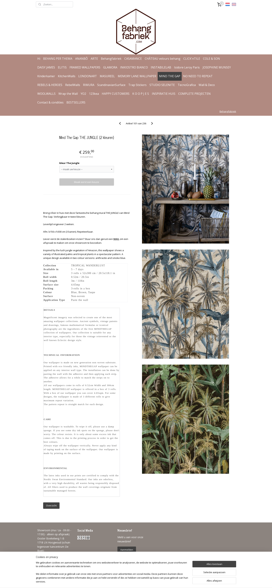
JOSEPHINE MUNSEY (217, 67)
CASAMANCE (133, 59)
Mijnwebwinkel (178, 581)
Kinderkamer (46, 76)
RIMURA (88, 85)
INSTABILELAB (161, 67)
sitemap (125, 581)
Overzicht (51, 505)
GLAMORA (110, 67)
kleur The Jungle (69, 163)
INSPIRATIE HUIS (163, 94)
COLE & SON (211, 59)
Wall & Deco (207, 85)
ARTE (94, 59)
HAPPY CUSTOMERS (115, 94)
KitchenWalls (66, 76)
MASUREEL (107, 76)
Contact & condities (50, 102)
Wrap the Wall (68, 94)
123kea (94, 94)
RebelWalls (72, 85)
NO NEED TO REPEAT (198, 76)
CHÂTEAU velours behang (162, 59)
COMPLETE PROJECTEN (194, 94)
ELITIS (62, 67)
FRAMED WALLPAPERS (85, 67)
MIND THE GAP (169, 76)
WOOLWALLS (46, 94)
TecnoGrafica (187, 85)
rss (132, 581)
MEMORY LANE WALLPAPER (137, 76)
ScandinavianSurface (111, 85)
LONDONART (87, 76)
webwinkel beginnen (146, 581)
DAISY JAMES (46, 67)
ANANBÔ (81, 59)
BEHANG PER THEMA (57, 59)
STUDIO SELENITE (162, 85)
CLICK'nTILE (191, 59)
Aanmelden (126, 549)
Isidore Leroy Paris (187, 67)
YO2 (83, 94)
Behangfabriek (111, 59)
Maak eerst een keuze (86, 182)
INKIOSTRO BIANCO (134, 67)
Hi (38, 59)
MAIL (116, 239)
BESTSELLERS (75, 102)
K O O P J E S (140, 94)
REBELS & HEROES (49, 85)
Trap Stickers (137, 85)
